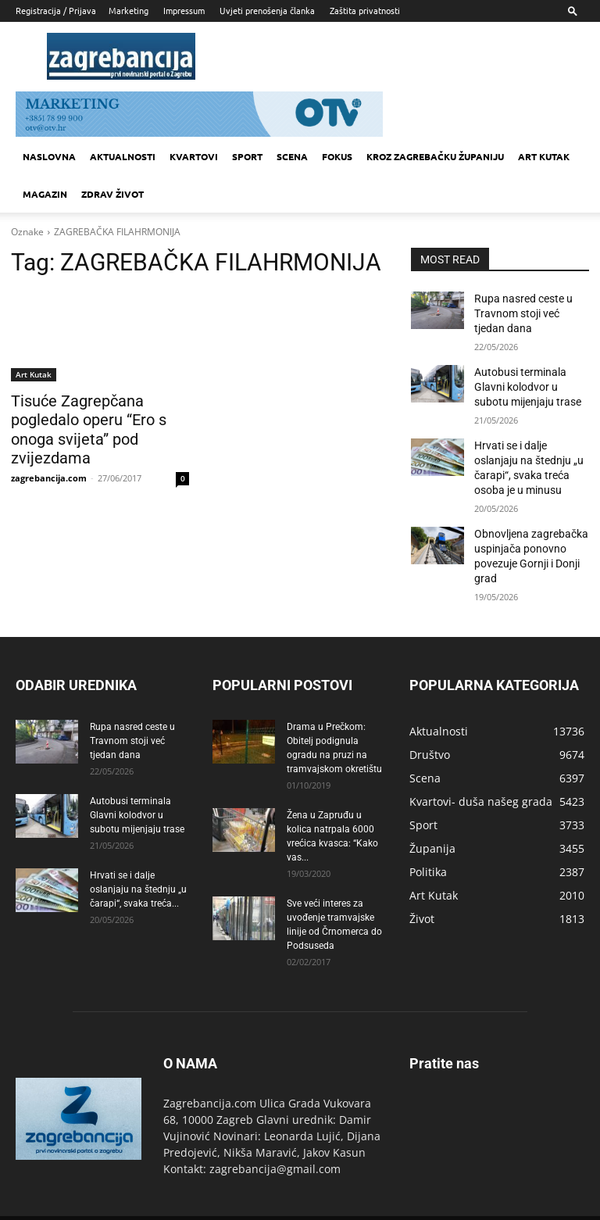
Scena (292, 156)
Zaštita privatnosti (365, 10)
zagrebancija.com (49, 454)
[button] (572, 10)
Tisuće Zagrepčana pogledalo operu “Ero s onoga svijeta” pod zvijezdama (98, 417)
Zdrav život (112, 194)
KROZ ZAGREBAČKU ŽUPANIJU (435, 156)
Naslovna (49, 156)
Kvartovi (194, 156)
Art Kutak (34, 374)
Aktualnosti (122, 156)
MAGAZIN (45, 194)
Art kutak (544, 156)
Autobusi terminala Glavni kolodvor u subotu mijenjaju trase (529, 379)
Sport (247, 156)
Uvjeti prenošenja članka (267, 10)
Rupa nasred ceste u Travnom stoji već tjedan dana (526, 311)
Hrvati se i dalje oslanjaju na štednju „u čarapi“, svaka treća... (138, 865)
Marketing (128, 10)
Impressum (184, 10)
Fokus (337, 156)
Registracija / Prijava (56, 10)
